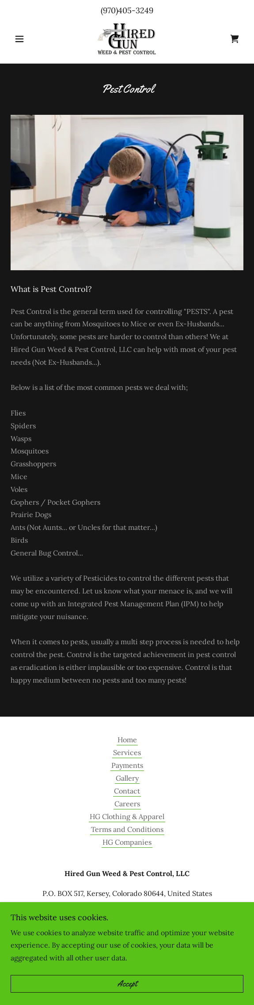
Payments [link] (127, 765)
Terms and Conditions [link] (127, 829)
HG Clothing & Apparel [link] (127, 816)
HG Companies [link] (127, 842)
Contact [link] (127, 790)
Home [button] (127, 739)
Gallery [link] (127, 778)
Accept (127, 984)
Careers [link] (127, 803)
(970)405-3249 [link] (127, 10)
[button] (28, 39)
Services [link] (127, 752)
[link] (127, 39)
